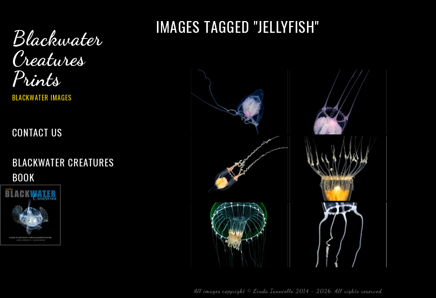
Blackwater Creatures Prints (68, 66)
